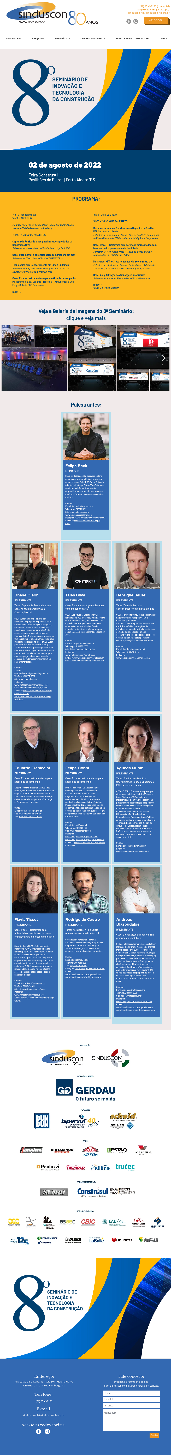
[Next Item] (164, 358)
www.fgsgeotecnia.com (80, 830)
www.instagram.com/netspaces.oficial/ (134, 1001)
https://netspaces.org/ (131, 996)
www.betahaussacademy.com (78, 515)
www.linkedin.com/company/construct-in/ (84, 660)
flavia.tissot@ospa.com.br (33, 983)
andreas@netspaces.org (134, 990)
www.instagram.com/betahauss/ (90, 517)
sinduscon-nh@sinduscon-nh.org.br (149, 12)
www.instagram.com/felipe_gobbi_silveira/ (84, 839)
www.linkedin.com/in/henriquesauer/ (133, 658)
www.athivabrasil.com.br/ (30, 816)
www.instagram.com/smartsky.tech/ (31, 685)
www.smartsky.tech (28, 679)
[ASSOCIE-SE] (156, 20)
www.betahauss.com (79, 512)
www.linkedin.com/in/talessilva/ (89, 658)
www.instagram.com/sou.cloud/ (90, 968)
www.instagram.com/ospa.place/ (29, 994)
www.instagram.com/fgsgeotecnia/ (81, 836)
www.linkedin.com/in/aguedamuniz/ (132, 851)
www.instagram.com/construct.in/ (80, 655)
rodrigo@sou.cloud (80, 960)
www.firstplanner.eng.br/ (30, 813)
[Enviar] (154, 1435)
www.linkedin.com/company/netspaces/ (134, 1007)
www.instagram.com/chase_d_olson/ (31, 687)
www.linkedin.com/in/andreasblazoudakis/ (135, 1010)
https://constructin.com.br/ (82, 649)
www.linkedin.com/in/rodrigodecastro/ (83, 977)
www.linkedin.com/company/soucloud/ (83, 974)
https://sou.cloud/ (78, 965)
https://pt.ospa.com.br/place (32, 989)
